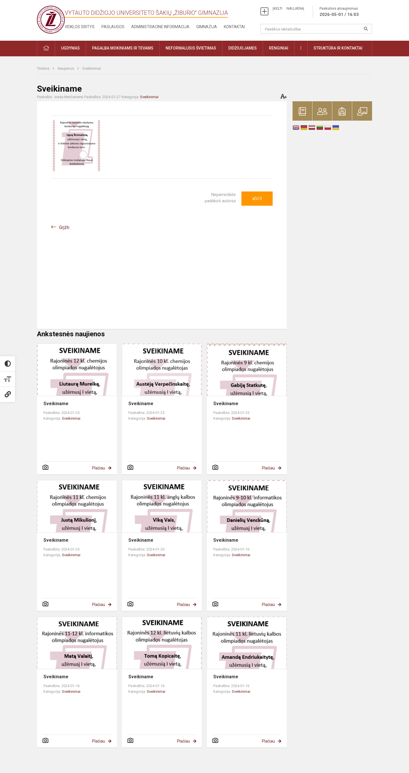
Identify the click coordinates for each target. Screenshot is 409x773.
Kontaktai (234, 26)
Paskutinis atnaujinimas (339, 12)
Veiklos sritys (80, 26)
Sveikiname (55, 403)
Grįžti (64, 227)
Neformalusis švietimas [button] (191, 48)
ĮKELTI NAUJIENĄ (288, 8)
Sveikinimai (91, 68)
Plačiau (98, 468)
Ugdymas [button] (70, 48)
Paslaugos (112, 26)
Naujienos (66, 68)
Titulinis (43, 68)
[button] (46, 48)
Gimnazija (206, 26)
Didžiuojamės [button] (242, 48)
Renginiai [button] (278, 48)
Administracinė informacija (160, 26)
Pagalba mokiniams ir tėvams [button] (122, 48)
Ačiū (257, 198)
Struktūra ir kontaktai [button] (338, 48)
